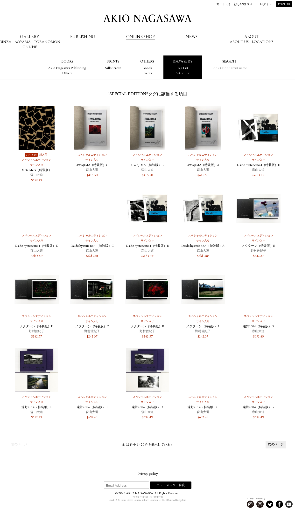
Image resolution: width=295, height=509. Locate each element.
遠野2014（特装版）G (258, 326)
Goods (147, 68)
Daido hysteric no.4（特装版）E (258, 165)
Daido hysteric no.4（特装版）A (203, 246)
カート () (223, 4)
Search (229, 61)
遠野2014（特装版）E (92, 407)
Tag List (182, 68)
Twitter (269, 504)
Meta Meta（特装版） (37, 170)
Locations (263, 41)
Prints (113, 61)
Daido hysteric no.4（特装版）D (36, 246)
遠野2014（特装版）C (203, 407)
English (284, 4)
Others (67, 73)
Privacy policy (148, 474)
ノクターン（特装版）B (147, 326)
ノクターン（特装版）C (92, 326)
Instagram (250, 504)
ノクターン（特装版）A (203, 326)
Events (147, 73)
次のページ (276, 444)
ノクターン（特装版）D (37, 326)
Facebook (279, 504)
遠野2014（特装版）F (36, 407)
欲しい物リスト (245, 4)
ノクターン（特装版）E (258, 246)
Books (67, 61)
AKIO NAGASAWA (147, 18)
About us (239, 41)
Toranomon (47, 41)
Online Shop (140, 37)
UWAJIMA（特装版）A (203, 165)
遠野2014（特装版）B (258, 407)
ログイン (266, 4)
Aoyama (22, 41)
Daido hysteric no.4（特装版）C (92, 246)
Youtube (289, 504)
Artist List (183, 73)
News (191, 37)
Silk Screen (113, 68)
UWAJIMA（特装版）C (92, 165)
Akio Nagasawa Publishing (67, 68)
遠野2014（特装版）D (147, 407)
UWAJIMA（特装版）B (147, 165)
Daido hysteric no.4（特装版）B (147, 246)
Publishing (82, 37)
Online (29, 46)
